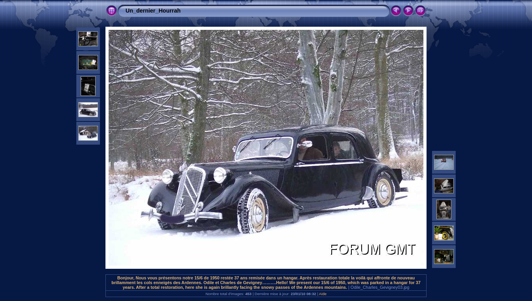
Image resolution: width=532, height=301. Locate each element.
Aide (323, 294)
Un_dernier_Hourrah (153, 10)
